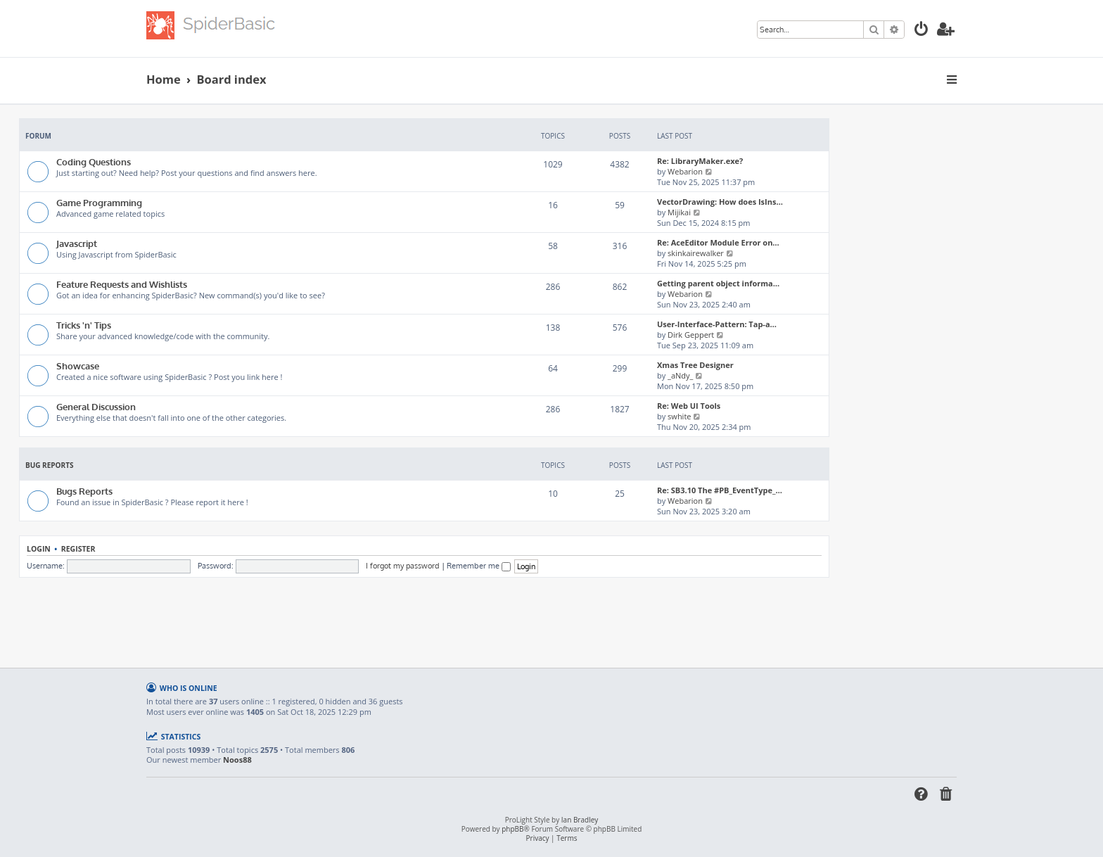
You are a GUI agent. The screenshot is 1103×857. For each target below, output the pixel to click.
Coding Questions (93, 161)
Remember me (479, 566)
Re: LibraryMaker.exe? (700, 160)
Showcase (77, 366)
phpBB (512, 829)
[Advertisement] (424, 616)
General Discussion (96, 406)
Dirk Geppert (691, 334)
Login (39, 549)
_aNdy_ (680, 375)
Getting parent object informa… (718, 283)
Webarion (685, 171)
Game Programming (99, 202)
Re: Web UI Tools (688, 405)
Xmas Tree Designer (695, 365)
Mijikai (679, 212)
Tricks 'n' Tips (83, 325)
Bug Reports (49, 465)
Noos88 (237, 760)
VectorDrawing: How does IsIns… (720, 201)
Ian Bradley (579, 820)
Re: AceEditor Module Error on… (718, 242)
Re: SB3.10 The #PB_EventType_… (719, 490)
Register (78, 549)
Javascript (76, 243)
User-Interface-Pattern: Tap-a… (717, 324)
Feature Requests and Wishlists (121, 284)
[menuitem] (921, 30)
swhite (679, 416)
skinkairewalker (696, 253)
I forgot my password (403, 566)
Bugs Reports (84, 491)
